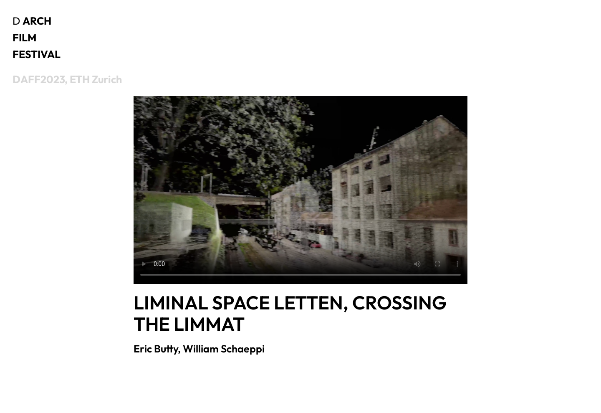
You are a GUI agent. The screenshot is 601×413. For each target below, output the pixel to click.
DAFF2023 (39, 79)
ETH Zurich (96, 79)
